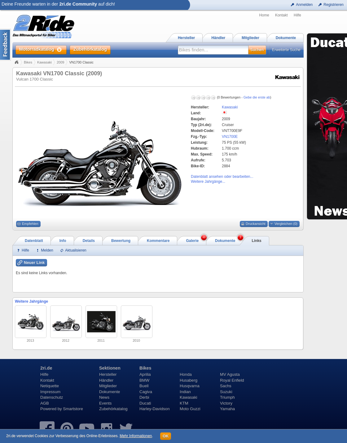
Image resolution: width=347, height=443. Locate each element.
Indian (185, 391)
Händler (106, 380)
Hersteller (107, 374)
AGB (44, 403)
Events (105, 403)
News (104, 397)
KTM (184, 403)
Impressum (50, 391)
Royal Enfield (232, 380)
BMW (144, 380)
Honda (186, 374)
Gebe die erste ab (257, 97)
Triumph (227, 397)
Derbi (144, 397)
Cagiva (145, 391)
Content (5, 45)
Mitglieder (108, 386)
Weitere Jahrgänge (31, 301)
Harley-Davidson (154, 408)
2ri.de (46, 368)
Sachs (225, 386)
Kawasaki (44, 62)
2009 (60, 62)
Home (264, 15)
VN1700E (230, 136)
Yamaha (227, 408)
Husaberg (188, 380)
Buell (143, 386)
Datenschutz (51, 397)
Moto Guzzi (190, 408)
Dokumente (109, 391)
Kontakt (281, 15)
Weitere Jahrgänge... (208, 181)
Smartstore (73, 408)
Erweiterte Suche (286, 50)
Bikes (28, 62)
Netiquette (49, 386)
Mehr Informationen (136, 436)
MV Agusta (230, 374)
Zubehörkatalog (113, 408)
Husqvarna (190, 386)
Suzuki (226, 391)
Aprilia (145, 374)
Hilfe (297, 15)
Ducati (145, 403)
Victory (226, 403)
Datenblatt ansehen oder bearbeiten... (222, 176)
